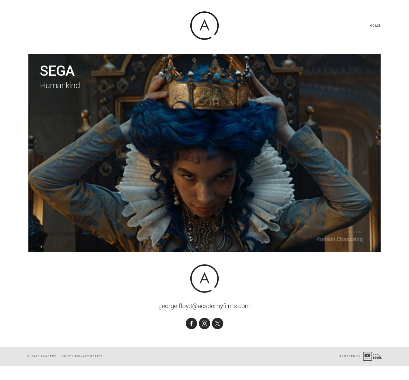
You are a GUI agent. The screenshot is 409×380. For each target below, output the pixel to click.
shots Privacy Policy (82, 370)
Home (375, 26)
